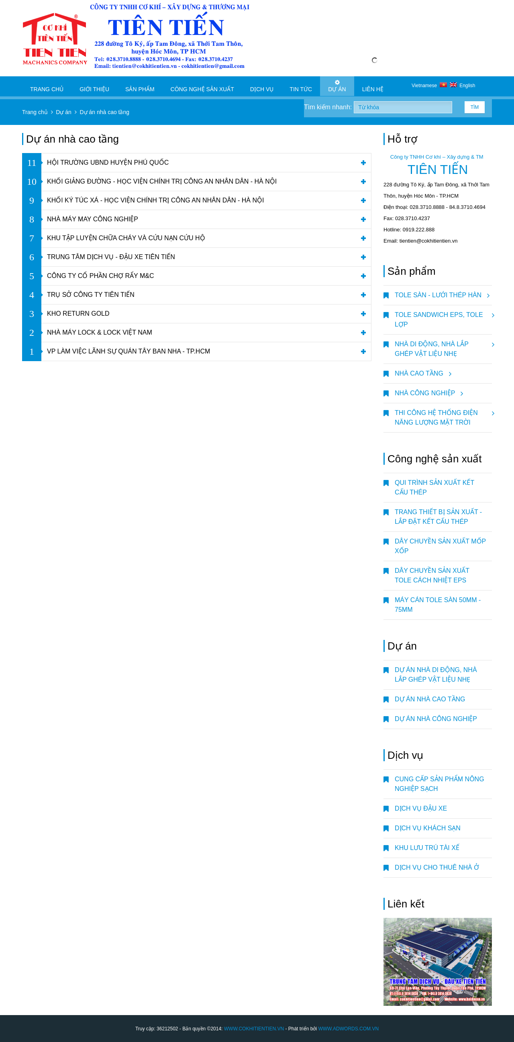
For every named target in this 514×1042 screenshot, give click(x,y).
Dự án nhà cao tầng (430, 699)
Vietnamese (431, 85)
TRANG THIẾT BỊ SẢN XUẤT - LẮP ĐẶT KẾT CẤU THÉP (438, 517)
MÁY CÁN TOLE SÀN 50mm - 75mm (438, 605)
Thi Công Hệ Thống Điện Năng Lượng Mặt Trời (443, 414)
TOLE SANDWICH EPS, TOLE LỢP (443, 316)
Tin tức (301, 86)
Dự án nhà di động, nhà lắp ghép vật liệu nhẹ (436, 674)
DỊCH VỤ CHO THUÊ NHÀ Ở (437, 867)
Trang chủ (46, 86)
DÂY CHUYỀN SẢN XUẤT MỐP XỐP (440, 546)
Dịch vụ (262, 86)
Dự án (337, 86)
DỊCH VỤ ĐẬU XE (421, 808)
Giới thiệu (94, 86)
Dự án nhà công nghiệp (436, 718)
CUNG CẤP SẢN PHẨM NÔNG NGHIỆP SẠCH (439, 784)
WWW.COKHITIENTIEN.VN (254, 1029)
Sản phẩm (139, 86)
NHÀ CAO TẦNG (422, 373)
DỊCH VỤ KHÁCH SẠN (428, 828)
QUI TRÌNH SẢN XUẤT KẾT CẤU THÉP (434, 487)
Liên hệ (372, 86)
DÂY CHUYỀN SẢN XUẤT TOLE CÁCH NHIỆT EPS (432, 575)
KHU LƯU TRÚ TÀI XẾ (427, 847)
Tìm (475, 107)
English (462, 85)
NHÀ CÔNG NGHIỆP (428, 393)
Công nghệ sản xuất (202, 86)
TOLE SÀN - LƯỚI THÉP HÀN (441, 295)
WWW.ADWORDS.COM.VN (348, 1029)
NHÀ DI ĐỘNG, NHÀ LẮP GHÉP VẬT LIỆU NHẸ (443, 346)
